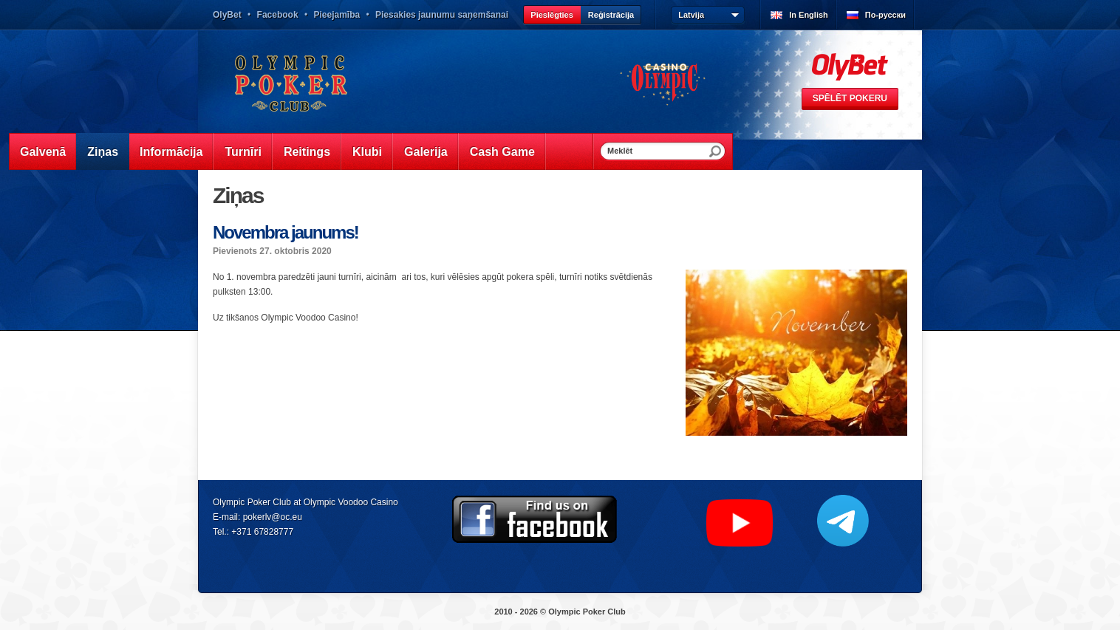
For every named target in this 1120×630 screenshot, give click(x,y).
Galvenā (43, 151)
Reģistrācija (611, 14)
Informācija (171, 151)
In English (808, 14)
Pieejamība (336, 15)
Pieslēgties (551, 14)
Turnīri (243, 151)
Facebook (277, 15)
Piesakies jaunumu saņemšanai (441, 15)
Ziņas (102, 151)
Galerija (426, 151)
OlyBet (227, 15)
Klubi (367, 151)
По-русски (885, 14)
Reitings (307, 151)
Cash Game (502, 151)
